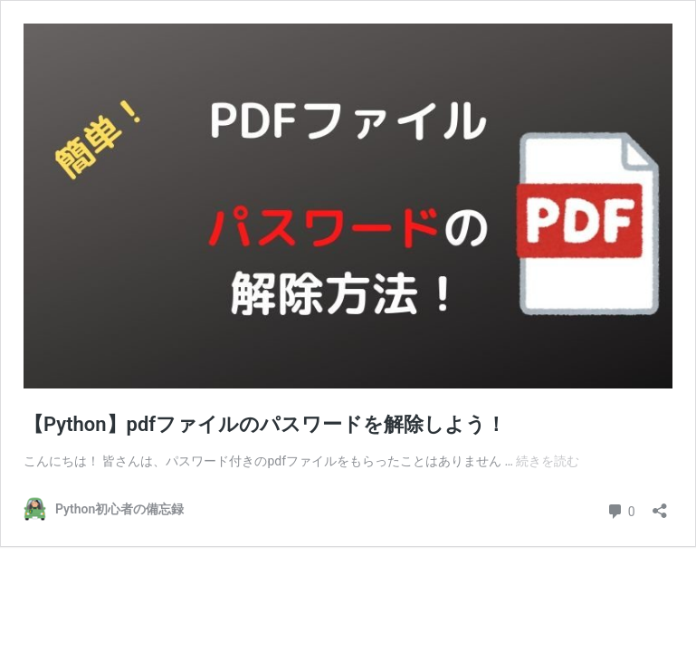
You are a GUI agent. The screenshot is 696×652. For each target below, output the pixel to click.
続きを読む (547, 461)
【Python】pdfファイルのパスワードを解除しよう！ (265, 424)
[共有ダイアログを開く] (659, 505)
